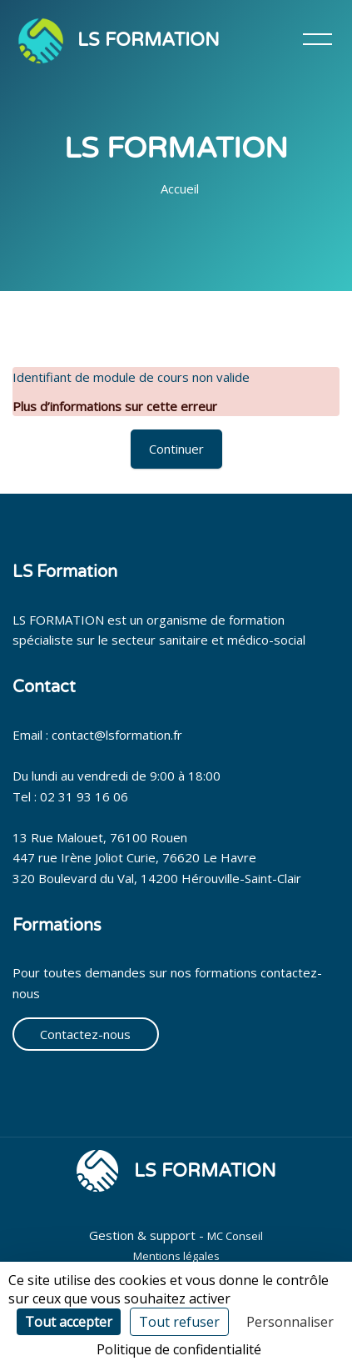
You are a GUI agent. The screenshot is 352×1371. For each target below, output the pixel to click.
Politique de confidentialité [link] (179, 1349)
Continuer (176, 448)
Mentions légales (176, 1255)
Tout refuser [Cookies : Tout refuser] (179, 1322)
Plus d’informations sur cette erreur (114, 406)
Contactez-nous (85, 1034)
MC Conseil (235, 1235)
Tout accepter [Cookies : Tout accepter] (68, 1322)
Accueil (180, 188)
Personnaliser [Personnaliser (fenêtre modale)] (290, 1322)
